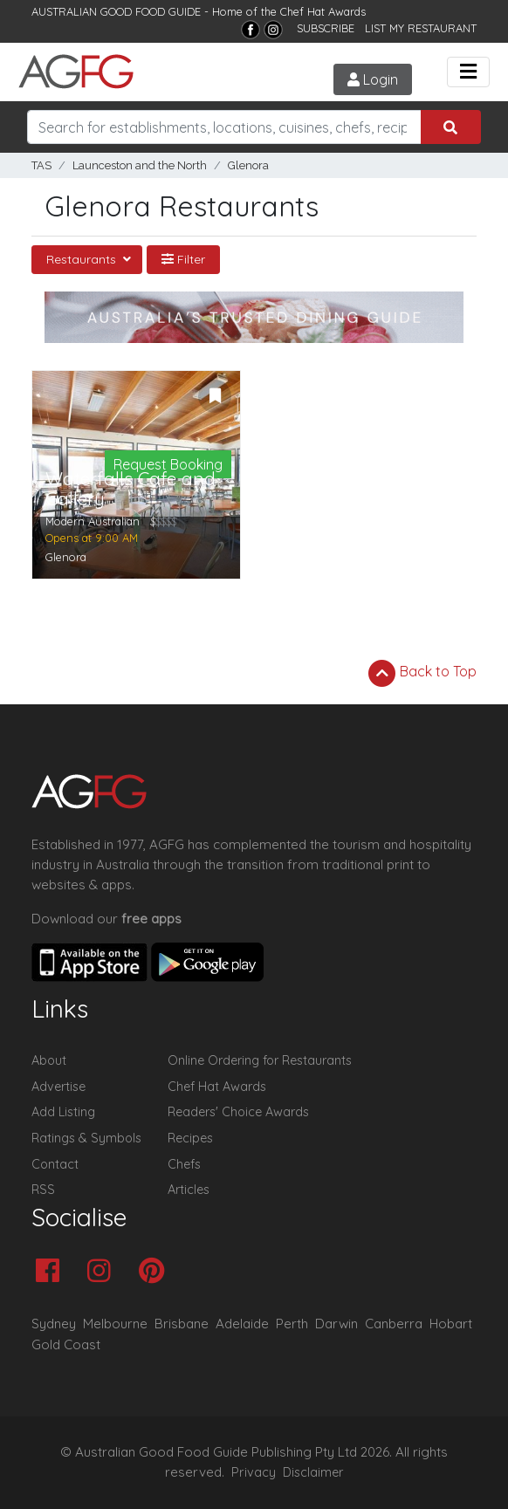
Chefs (184, 1164)
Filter (183, 259)
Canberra (393, 1323)
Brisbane (181, 1323)
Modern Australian (92, 521)
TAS (41, 165)
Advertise (58, 1086)
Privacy (253, 1472)
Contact (55, 1164)
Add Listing (63, 1112)
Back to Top (422, 673)
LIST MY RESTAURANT (421, 28)
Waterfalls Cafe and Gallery (130, 489)
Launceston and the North (139, 165)
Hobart (450, 1323)
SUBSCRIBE (325, 28)
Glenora (248, 165)
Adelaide (242, 1323)
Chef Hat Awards (323, 11)
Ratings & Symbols (86, 1138)
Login (372, 79)
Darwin (336, 1323)
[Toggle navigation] (468, 72)
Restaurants (83, 259)
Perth (292, 1323)
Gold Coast (65, 1344)
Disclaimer (313, 1472)
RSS (43, 1189)
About (48, 1060)
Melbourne (115, 1323)
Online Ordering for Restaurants (260, 1060)
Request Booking (168, 464)
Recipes (190, 1138)
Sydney (53, 1323)
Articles (188, 1189)
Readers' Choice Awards (238, 1112)
